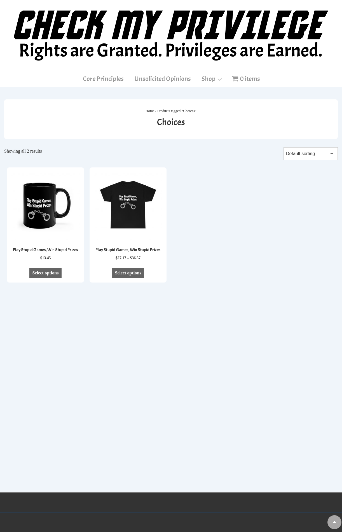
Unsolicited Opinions (162, 78)
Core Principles (103, 78)
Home (150, 111)
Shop (213, 78)
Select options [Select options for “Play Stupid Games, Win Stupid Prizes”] (45, 272)
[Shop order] (311, 153)
